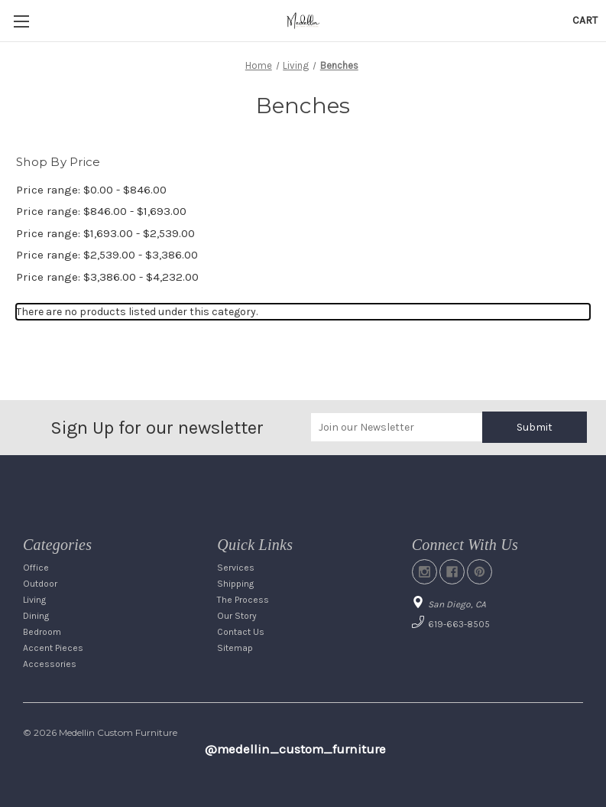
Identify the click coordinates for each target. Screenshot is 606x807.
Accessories (49, 664)
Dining (36, 615)
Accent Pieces (53, 648)
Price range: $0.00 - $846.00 (91, 190)
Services (235, 567)
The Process (243, 599)
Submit (535, 427)
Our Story (237, 615)
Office (36, 567)
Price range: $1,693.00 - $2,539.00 (105, 233)
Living (34, 599)
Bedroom (42, 631)
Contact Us (240, 631)
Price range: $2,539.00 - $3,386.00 (107, 255)
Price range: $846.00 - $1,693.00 (101, 211)
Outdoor (40, 583)
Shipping (235, 583)
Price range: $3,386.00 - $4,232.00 (107, 277)
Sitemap (235, 648)
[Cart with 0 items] (585, 20)
